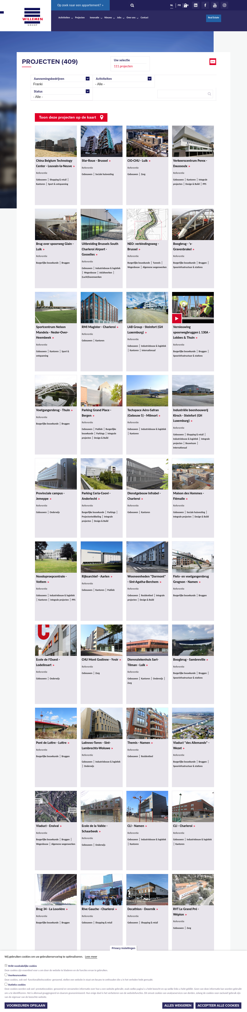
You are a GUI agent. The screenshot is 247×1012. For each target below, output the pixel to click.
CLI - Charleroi (184, 826)
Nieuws (108, 17)
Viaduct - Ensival (49, 826)
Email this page (213, 61)
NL (171, 5)
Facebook (205, 5)
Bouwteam (190, 443)
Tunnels (156, 262)
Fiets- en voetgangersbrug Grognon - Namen (191, 579)
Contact (144, 17)
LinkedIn (195, 5)
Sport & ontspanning (58, 184)
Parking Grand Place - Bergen (96, 413)
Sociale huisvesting (104, 174)
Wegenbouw (90, 272)
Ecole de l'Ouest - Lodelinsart (48, 662)
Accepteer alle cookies (218, 1005)
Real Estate (213, 17)
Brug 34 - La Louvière (52, 909)
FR (179, 5)
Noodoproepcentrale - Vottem (51, 579)
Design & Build (192, 184)
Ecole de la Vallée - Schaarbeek (94, 828)
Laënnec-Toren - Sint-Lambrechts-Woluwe (97, 745)
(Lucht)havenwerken (92, 277)
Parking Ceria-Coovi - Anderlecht (96, 496)
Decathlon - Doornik (142, 909)
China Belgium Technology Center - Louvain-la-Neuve (55, 163)
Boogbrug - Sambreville (190, 660)
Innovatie (94, 17)
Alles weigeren (178, 1005)
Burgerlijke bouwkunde (47, 262)
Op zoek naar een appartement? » (80, 5)
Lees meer (91, 956)
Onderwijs (55, 512)
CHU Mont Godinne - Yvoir (101, 660)
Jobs (119, 17)
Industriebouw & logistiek (107, 268)
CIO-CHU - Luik (138, 161)
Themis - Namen (140, 743)
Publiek (98, 429)
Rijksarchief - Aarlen (97, 576)
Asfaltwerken (105, 272)
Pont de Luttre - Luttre (52, 743)
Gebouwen (41, 179)
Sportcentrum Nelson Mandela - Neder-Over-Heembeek (52, 332)
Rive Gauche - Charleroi (99, 909)
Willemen (32, 16)
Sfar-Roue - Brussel (96, 161)
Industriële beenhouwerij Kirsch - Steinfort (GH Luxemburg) (190, 415)
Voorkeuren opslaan (26, 1005)
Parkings (100, 433)
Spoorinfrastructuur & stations (188, 267)
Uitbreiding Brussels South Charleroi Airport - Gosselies (100, 249)
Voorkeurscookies (17, 975)
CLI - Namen (137, 826)
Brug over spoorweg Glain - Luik (55, 246)
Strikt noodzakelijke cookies (22, 965)
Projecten (80, 17)
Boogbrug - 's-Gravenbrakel (183, 246)
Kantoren (40, 184)
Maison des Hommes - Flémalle (188, 496)
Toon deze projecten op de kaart (67, 117)
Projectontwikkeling (91, 516)
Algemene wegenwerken (154, 267)
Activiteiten (64, 17)
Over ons (131, 17)
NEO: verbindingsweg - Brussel (143, 246)
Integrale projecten (182, 516)
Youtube (215, 5)
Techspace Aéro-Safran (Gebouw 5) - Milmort (143, 413)
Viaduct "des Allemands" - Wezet (191, 745)
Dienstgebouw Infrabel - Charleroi (144, 496)
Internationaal (148, 350)
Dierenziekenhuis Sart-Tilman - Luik (143, 662)
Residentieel (147, 595)
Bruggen (65, 262)
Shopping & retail (58, 179)
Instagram (224, 5)
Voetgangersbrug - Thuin (54, 410)
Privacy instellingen (123, 948)
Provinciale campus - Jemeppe (50, 496)
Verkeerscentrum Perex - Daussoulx (190, 163)
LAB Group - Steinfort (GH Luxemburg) (145, 329)
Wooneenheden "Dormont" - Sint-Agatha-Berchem (146, 579)
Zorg (143, 174)
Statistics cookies (17, 984)
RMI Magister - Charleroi (100, 327)
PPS (204, 184)
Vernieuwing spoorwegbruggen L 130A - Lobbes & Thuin (191, 332)
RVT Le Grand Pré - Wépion (186, 912)
